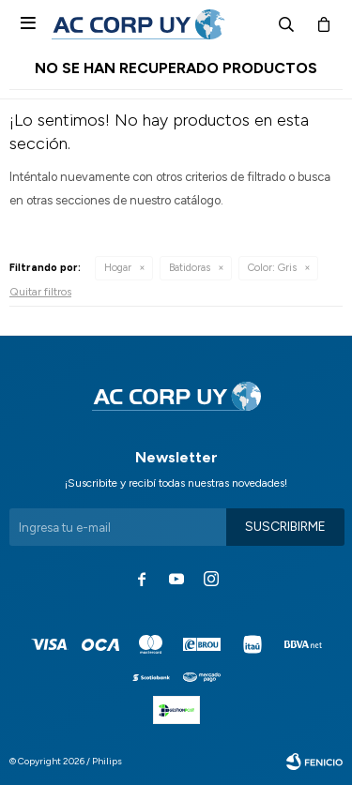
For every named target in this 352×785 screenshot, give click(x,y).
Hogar (117, 268)
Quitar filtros (40, 291)
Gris (272, 268)
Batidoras (189, 268)
